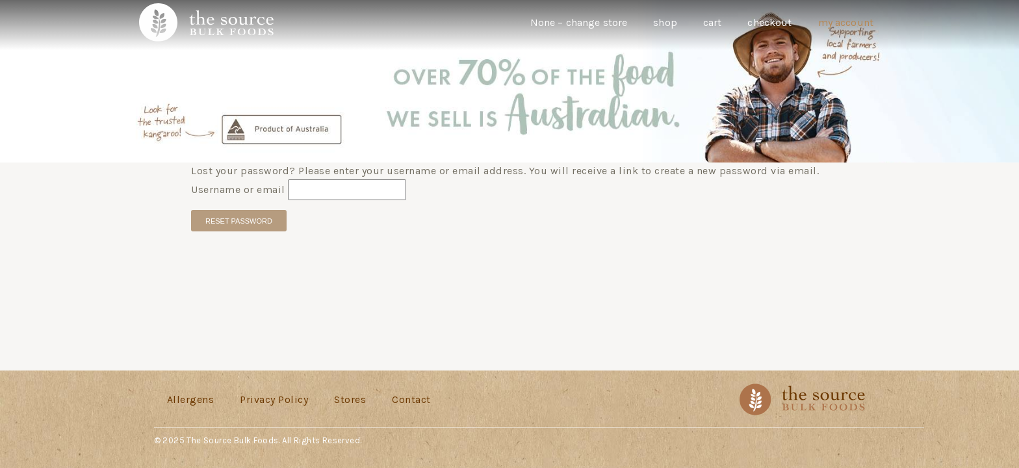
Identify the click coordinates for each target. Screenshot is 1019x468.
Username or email (238, 189)
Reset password (238, 221)
